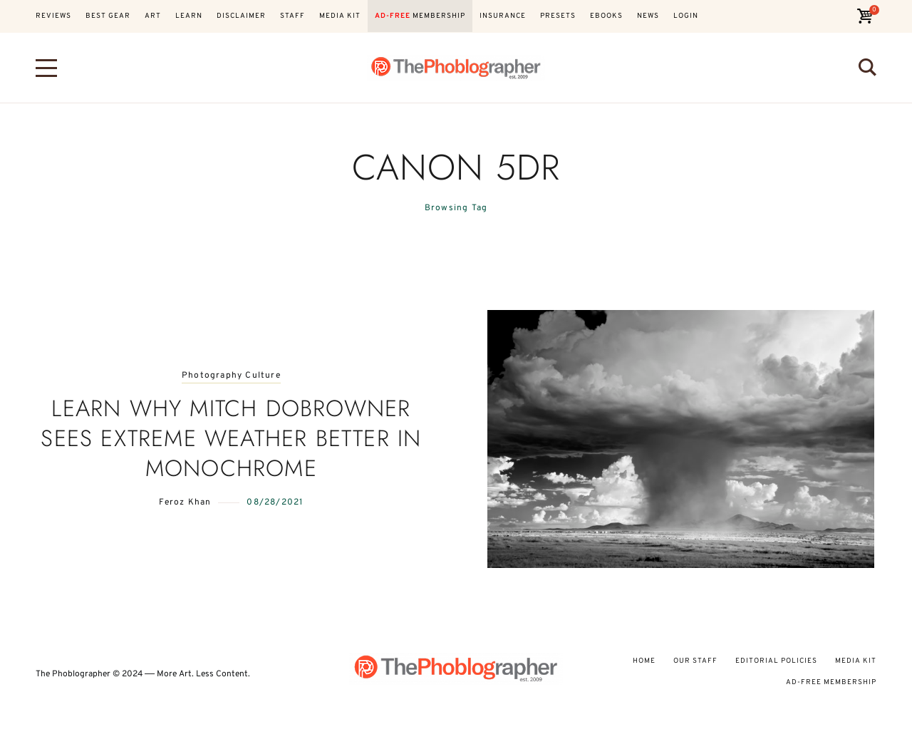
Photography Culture (231, 376)
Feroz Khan (185, 502)
